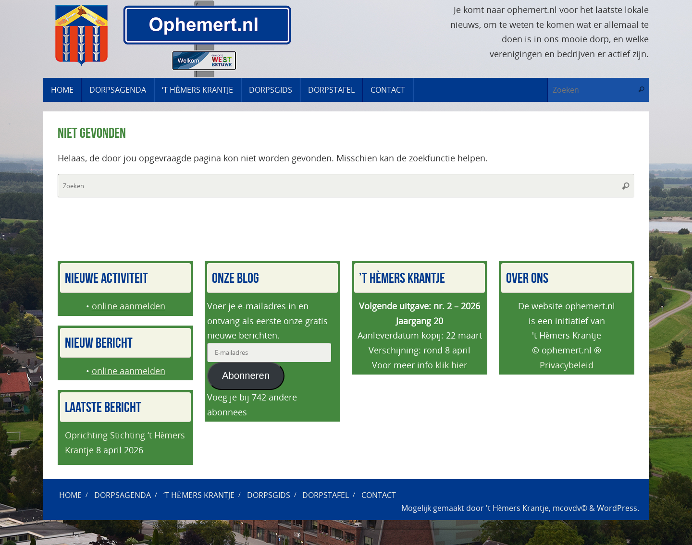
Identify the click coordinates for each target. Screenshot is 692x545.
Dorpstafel (325, 495)
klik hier (451, 365)
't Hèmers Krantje (517, 508)
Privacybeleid (566, 365)
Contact (378, 495)
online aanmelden (128, 306)
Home (70, 495)
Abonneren (246, 375)
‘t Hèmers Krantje (199, 495)
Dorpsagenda (122, 495)
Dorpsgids (268, 495)
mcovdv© (570, 508)
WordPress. (618, 508)
